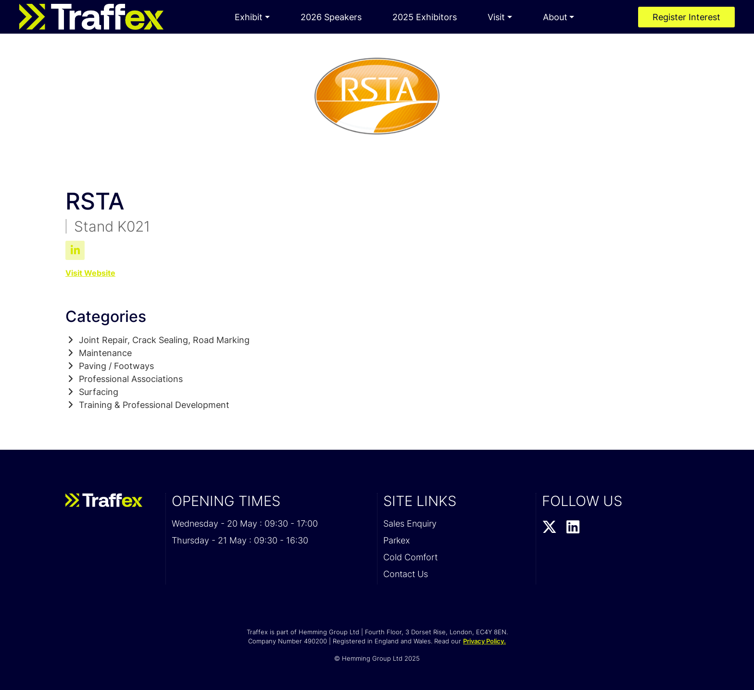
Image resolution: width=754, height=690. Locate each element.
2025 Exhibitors (424, 17)
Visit (496, 17)
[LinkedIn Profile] (572, 527)
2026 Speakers (331, 17)
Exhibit (249, 17)
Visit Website (90, 273)
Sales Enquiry (410, 523)
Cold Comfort (410, 557)
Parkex (396, 540)
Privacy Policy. (484, 641)
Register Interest (686, 17)
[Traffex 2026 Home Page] (91, 16)
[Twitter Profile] (549, 527)
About (555, 17)
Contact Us (405, 574)
